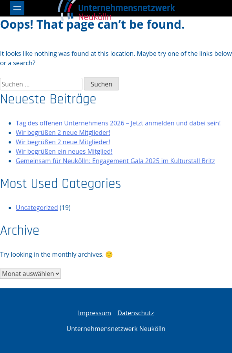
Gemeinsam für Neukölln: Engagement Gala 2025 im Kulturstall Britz (115, 160)
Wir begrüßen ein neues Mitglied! (64, 151)
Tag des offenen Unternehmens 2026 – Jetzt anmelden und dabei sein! (118, 123)
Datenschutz (135, 313)
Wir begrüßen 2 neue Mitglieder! (63, 132)
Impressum (94, 313)
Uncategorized (37, 207)
